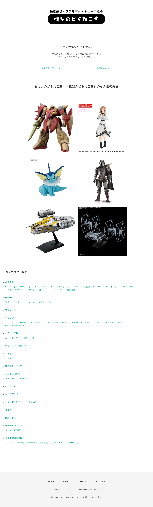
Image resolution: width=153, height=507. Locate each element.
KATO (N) (10, 287)
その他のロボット (113, 322)
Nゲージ (9, 297)
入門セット (18, 302)
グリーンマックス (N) (67, 287)
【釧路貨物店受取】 (14, 438)
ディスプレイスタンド (16, 346)
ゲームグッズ (11, 394)
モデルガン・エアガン (16, 425)
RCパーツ (23, 378)
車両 (7, 302)
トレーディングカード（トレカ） (21, 402)
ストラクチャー (46, 302)
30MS (65, 322)
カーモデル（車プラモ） (29, 322)
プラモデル (10, 318)
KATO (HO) (110, 287)
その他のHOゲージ (14, 290)
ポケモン (97, 322)
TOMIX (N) (24, 287)
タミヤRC (10, 378)
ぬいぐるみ (10, 386)
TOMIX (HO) (126, 287)
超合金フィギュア (13, 366)
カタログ (43, 290)
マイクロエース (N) (43, 287)
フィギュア (10, 353)
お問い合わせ (103, 68)
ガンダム (9, 358)
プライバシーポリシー (59, 489)
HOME (51, 481)
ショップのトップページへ (50, 68)
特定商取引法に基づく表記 (91, 489)
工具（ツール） (12, 338)
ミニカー (9, 410)
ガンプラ (9, 322)
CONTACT (100, 481)
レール (31, 302)
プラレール (10, 310)
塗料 (26, 338)
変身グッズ (10, 418)
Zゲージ (31, 290)
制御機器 (71, 290)
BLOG (83, 481)
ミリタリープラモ (80, 322)
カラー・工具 (11, 333)
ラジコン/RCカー (13, 374)
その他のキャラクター (16, 325)
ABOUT (67, 481)
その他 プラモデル (26, 443)
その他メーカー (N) (91, 287)
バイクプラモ (51, 322)
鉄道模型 (9, 282)
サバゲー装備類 (12, 430)
